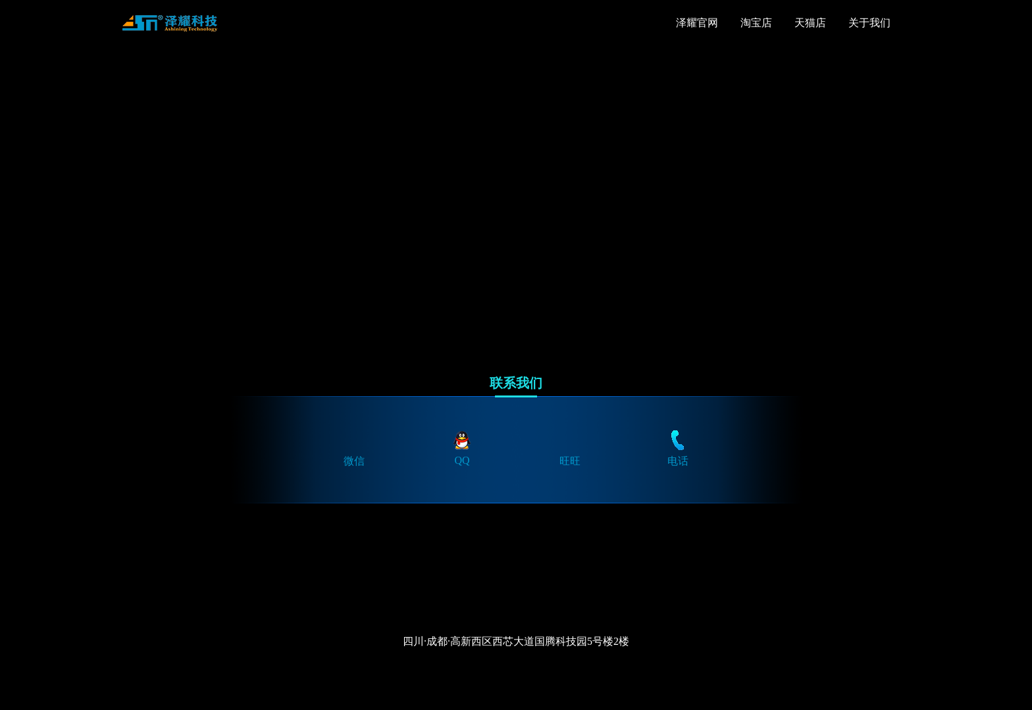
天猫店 (810, 22)
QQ (462, 447)
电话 (678, 447)
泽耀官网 (697, 22)
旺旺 (570, 447)
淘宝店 (756, 22)
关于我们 (869, 22)
